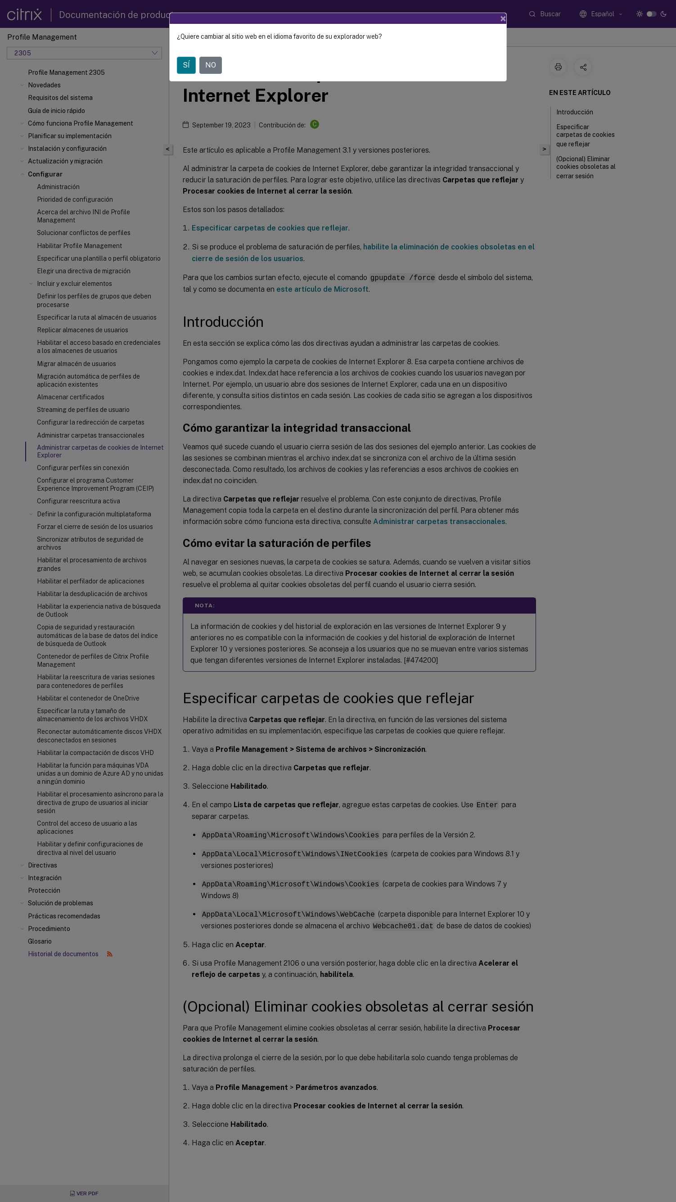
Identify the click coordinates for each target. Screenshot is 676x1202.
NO (210, 65)
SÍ (186, 65)
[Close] (503, 18)
